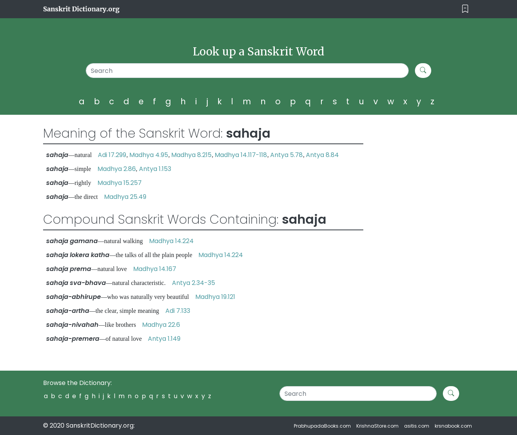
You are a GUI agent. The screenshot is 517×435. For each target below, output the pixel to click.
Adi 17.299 (112, 154)
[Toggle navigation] (465, 9)
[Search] (247, 70)
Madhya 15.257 (119, 182)
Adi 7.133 (177, 310)
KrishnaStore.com (377, 426)
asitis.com (416, 426)
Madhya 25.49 (125, 196)
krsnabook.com (453, 426)
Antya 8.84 (322, 154)
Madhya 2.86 (116, 168)
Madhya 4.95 (148, 154)
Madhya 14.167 (154, 268)
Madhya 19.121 (215, 296)
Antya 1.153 (155, 168)
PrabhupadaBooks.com (322, 426)
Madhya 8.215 (191, 154)
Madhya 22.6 (161, 324)
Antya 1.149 (164, 338)
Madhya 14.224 (171, 240)
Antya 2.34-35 (193, 282)
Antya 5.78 (286, 154)
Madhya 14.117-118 (241, 154)
